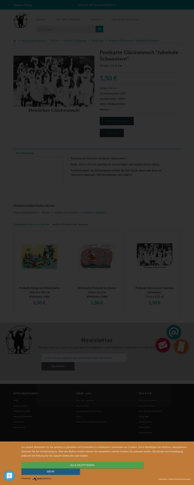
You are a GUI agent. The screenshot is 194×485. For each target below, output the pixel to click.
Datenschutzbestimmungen (179, 479)
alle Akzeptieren (80, 472)
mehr (165, 472)
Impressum (162, 479)
